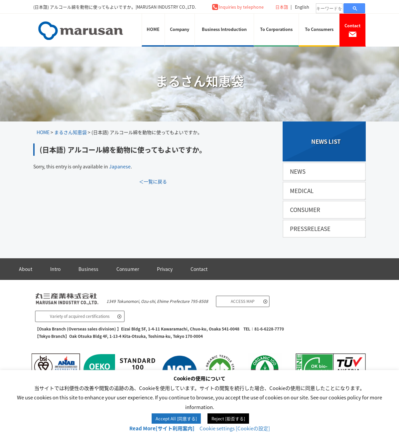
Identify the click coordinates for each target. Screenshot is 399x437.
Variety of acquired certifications (80, 316)
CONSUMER (305, 210)
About (25, 269)
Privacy (165, 269)
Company (179, 29)
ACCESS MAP (243, 301)
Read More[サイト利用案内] (162, 428)
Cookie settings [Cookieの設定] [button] (235, 428)
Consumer (127, 269)
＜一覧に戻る (153, 181)
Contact (352, 29)
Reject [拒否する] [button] (228, 418)
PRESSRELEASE (310, 229)
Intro (55, 269)
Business (88, 269)
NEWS (298, 171)
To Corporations (276, 29)
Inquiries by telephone (241, 7)
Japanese (120, 166)
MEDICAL (302, 191)
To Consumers (319, 29)
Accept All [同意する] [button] (176, 418)
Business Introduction (224, 29)
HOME (153, 29)
